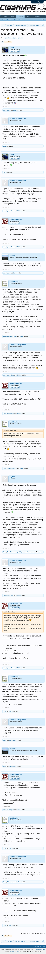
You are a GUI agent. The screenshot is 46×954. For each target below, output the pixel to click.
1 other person (31, 552)
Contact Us (37, 946)
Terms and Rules (40, 949)
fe (16, 38)
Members (36, 16)
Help (43, 946)
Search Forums (6, 20)
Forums (20, 16)
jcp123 (12, 477)
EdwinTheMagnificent (18, 118)
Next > (10, 41)
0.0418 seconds (15, 951)
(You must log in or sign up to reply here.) (32, 933)
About (12, 16)
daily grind (9, 38)
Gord (12, 47)
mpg (20, 38)
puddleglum (6, 110)
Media (28, 16)
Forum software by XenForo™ (10, 949)
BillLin (15, 110)
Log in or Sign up (37, 2)
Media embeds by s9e (26, 949)
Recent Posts (18, 20)
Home (5, 16)
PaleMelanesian (16, 219)
